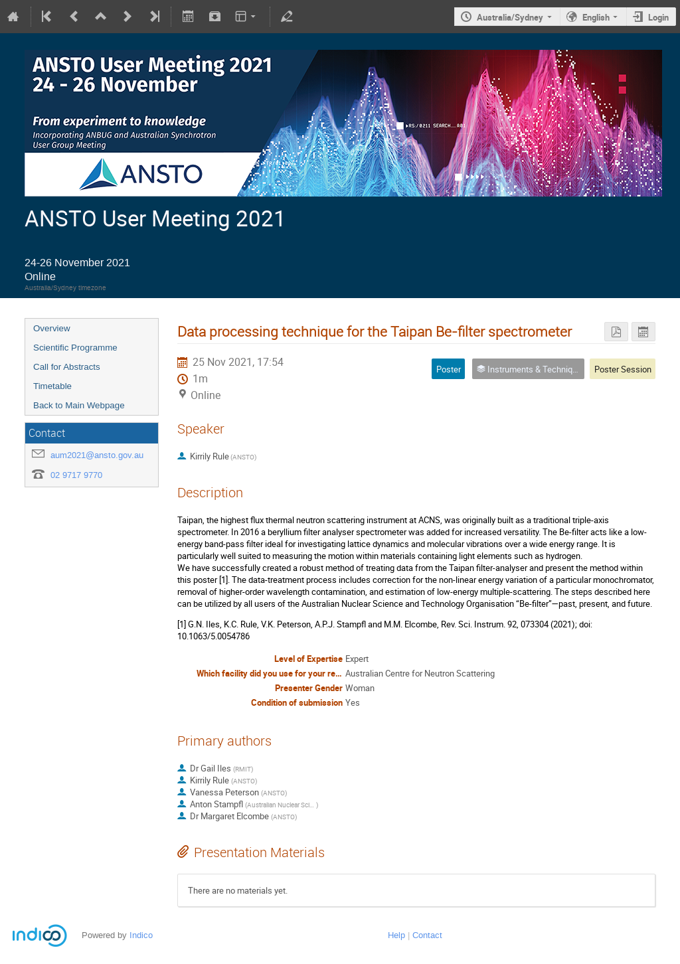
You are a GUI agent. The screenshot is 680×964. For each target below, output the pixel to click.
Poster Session (622, 369)
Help (396, 935)
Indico (141, 935)
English (596, 17)
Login (658, 17)
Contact (427, 935)
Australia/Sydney (510, 17)
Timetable (52, 386)
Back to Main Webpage (79, 405)
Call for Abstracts (66, 367)
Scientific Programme (75, 348)
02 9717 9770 (76, 475)
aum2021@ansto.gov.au (96, 455)
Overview (51, 328)
